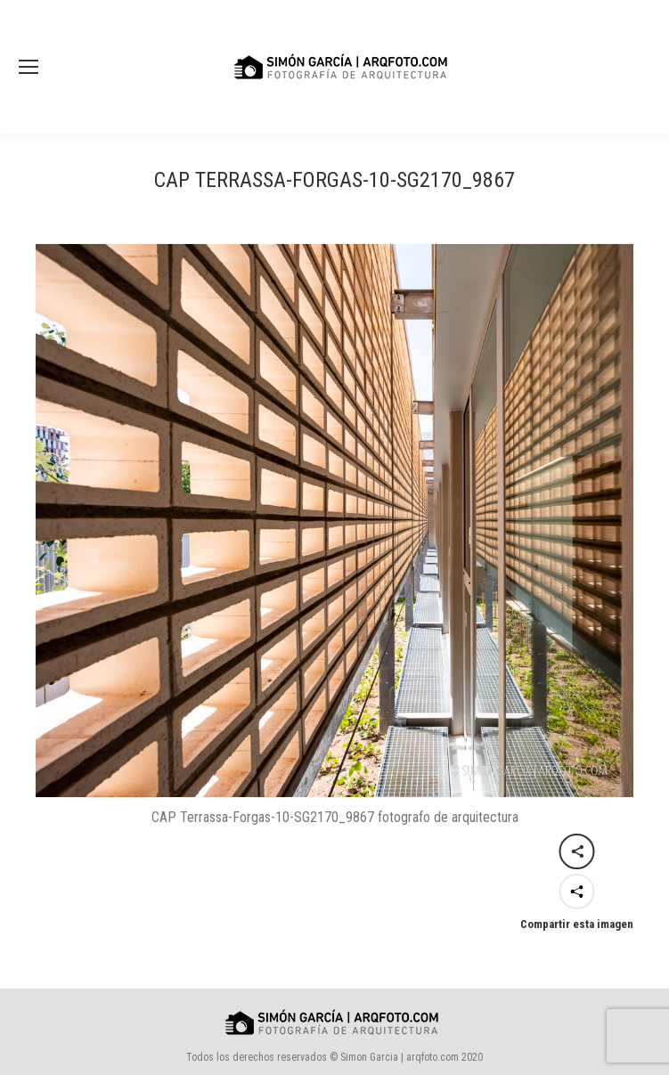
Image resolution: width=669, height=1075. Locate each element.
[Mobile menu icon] (28, 66)
